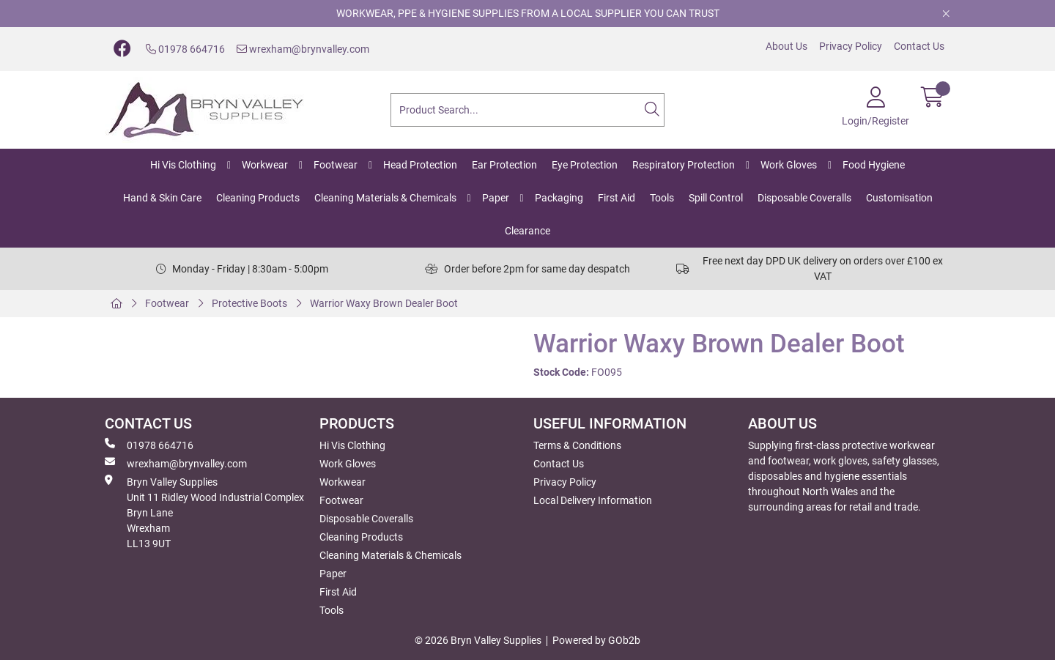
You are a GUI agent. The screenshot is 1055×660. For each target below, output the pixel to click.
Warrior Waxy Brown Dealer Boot (384, 303)
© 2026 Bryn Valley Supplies (478, 640)
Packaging (559, 198)
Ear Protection (504, 165)
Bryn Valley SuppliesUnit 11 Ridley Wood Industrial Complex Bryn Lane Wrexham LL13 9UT (204, 512)
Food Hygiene (874, 165)
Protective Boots (249, 303)
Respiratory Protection (683, 165)
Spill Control (716, 198)
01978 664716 (185, 49)
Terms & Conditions (577, 445)
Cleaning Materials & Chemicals (385, 198)
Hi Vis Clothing (183, 165)
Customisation (899, 198)
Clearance (527, 231)
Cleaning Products (258, 198)
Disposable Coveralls (804, 198)
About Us (786, 46)
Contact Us (919, 46)
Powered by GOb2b (596, 640)
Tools (662, 198)
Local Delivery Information (592, 500)
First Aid (616, 198)
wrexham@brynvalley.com (303, 49)
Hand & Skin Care (162, 198)
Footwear (336, 165)
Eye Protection (585, 165)
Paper (495, 198)
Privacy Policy (850, 46)
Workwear (265, 165)
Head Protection (420, 165)
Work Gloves (788, 165)
